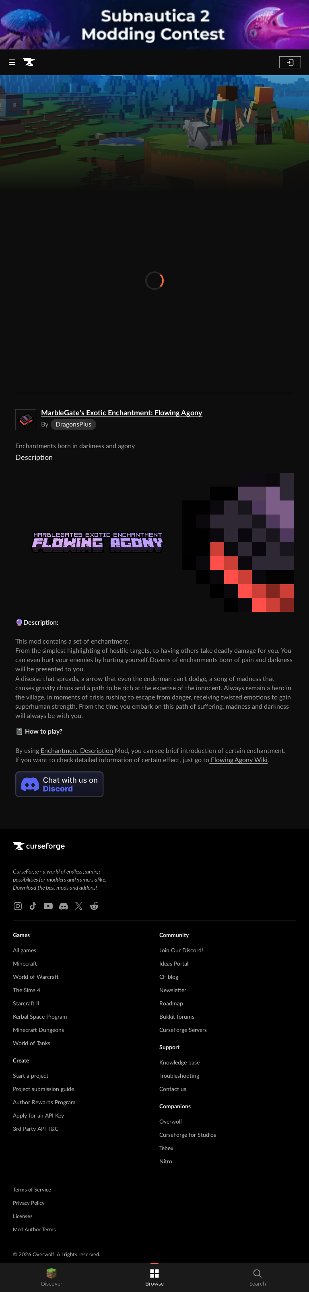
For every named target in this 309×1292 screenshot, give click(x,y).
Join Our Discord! (181, 951)
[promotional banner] (154, 24)
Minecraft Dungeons (38, 1030)
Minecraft (25, 964)
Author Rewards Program (44, 1102)
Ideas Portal (173, 964)
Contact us (172, 1089)
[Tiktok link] (33, 906)
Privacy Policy (29, 1203)
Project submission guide (43, 1089)
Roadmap (171, 1004)
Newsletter (172, 990)
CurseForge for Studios (187, 1135)
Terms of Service (32, 1190)
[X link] (79, 906)
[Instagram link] (18, 906)
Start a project (30, 1076)
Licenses (23, 1216)
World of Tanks (31, 1043)
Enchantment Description (77, 751)
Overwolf (170, 1122)
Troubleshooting (179, 1076)
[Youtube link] (48, 906)
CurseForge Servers (183, 1030)
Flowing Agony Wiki (238, 760)
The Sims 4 (26, 990)
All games (24, 951)
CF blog (168, 977)
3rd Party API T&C (35, 1129)
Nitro (165, 1162)
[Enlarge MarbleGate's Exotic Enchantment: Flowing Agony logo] (25, 419)
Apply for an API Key (38, 1116)
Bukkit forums (176, 1017)
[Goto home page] (29, 62)
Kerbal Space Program (40, 1017)
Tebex (166, 1148)
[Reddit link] (94, 906)
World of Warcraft (36, 977)
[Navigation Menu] (12, 62)
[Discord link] (63, 906)
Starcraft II (26, 1004)
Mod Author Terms (34, 1230)
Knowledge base (179, 1063)
